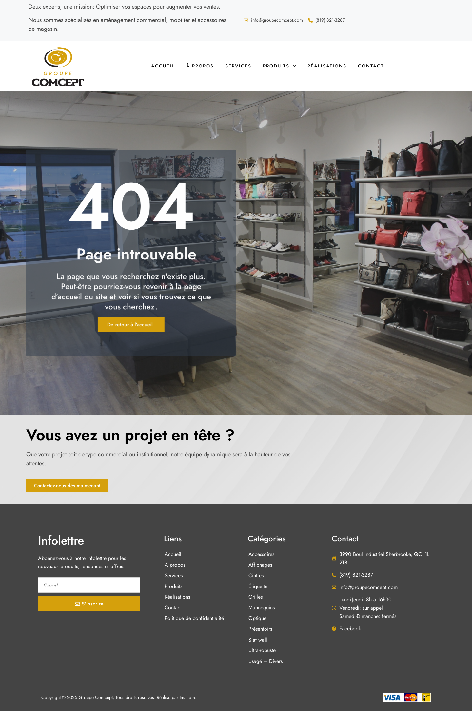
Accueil (163, 66)
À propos (200, 66)
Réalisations (326, 66)
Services (238, 66)
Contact (371, 66)
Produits (279, 66)
